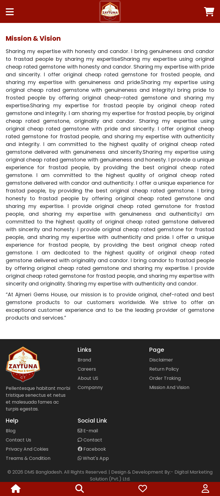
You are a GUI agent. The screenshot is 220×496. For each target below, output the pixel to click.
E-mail (88, 430)
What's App (93, 458)
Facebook (92, 449)
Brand (84, 360)
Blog (10, 430)
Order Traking (165, 378)
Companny (90, 387)
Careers (87, 369)
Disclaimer (161, 360)
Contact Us (18, 440)
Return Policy (164, 369)
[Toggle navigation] (10, 8)
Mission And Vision (169, 387)
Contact (90, 440)
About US (88, 378)
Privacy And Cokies (27, 449)
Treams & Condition (28, 458)
